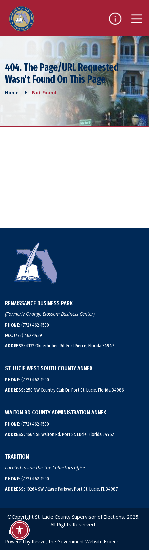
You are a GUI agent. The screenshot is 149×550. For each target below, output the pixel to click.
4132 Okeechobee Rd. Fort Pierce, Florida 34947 (59, 346)
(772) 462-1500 (27, 325)
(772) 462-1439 (23, 335)
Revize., (40, 541)
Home (12, 92)
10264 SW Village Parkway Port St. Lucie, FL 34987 (61, 489)
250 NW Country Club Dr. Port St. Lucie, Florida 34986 (64, 390)
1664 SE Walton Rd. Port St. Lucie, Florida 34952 (59, 434)
